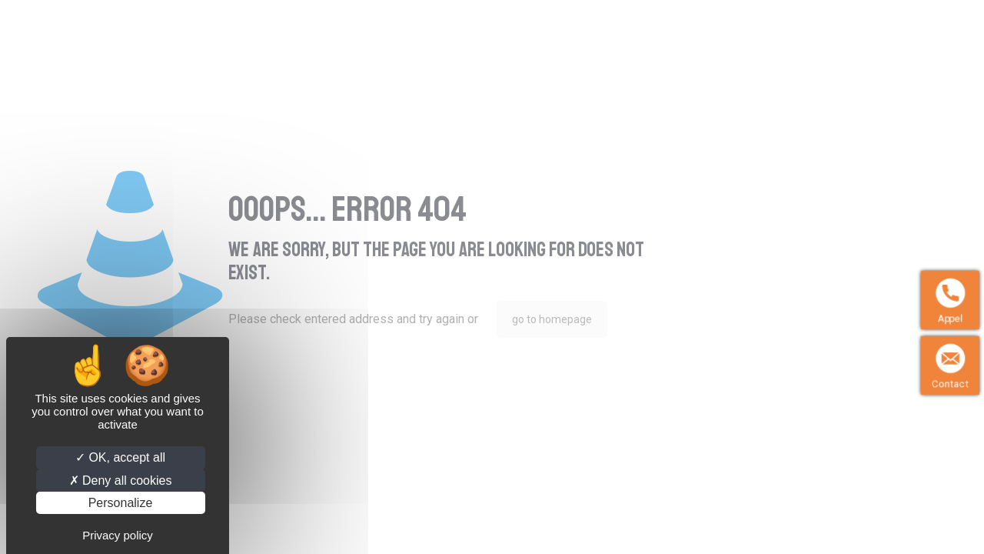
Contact (950, 383)
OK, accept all (120, 457)
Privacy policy (117, 535)
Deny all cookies (120, 480)
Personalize (120, 502)
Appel (950, 318)
